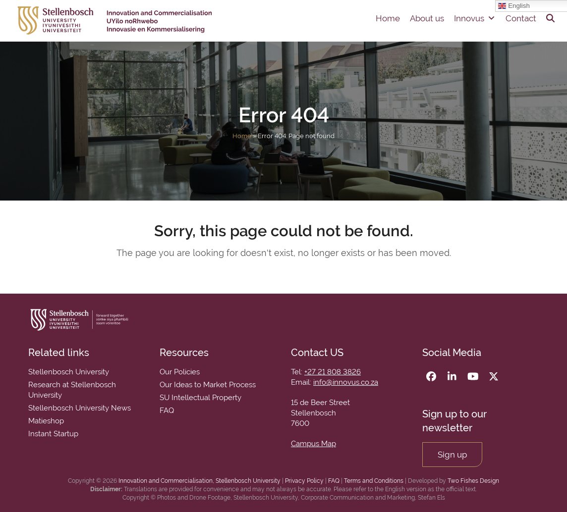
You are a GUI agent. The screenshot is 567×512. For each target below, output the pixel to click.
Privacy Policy (304, 480)
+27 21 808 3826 (332, 371)
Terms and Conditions (373, 480)
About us (427, 18)
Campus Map (313, 443)
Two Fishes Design (473, 480)
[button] (550, 18)
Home (388, 18)
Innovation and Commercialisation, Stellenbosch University (199, 480)
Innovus (475, 18)
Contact (521, 18)
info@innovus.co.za (345, 382)
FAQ (334, 480)
